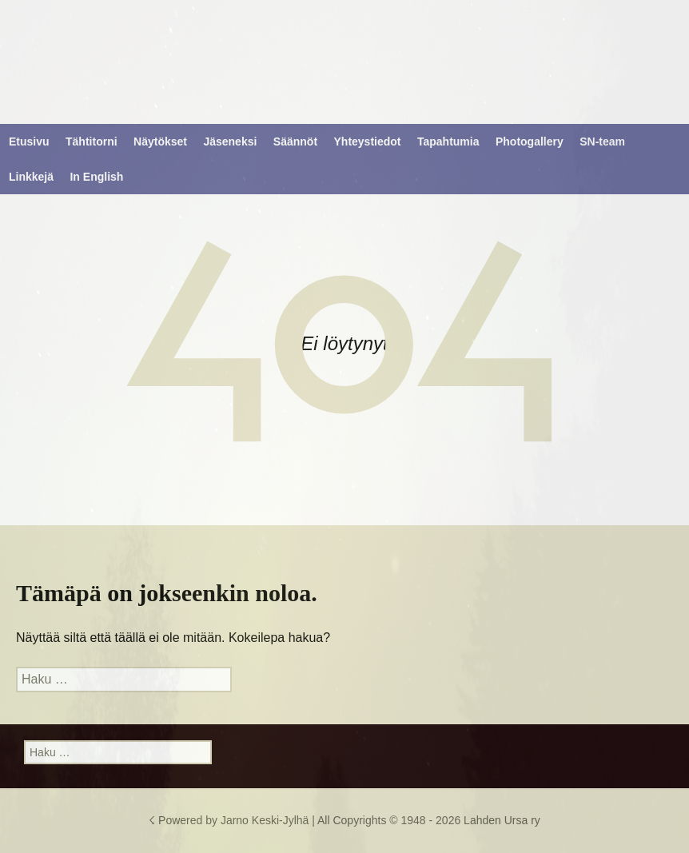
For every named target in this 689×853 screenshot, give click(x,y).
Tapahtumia (448, 141)
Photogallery (530, 141)
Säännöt (295, 141)
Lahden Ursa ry (502, 820)
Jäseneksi (230, 141)
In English (96, 176)
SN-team (602, 141)
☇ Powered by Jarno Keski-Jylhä (230, 820)
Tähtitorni (91, 141)
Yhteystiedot (367, 141)
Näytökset (160, 141)
